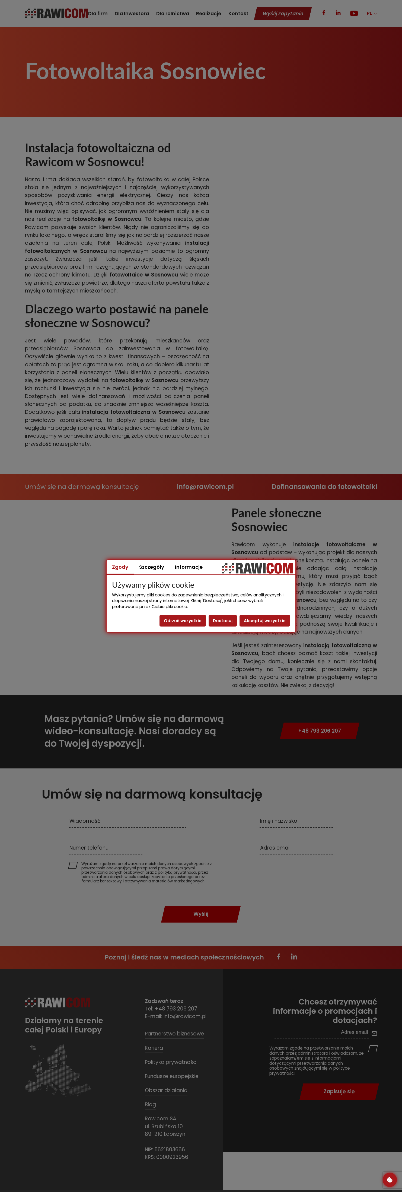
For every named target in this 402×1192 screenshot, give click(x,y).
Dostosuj (222, 621)
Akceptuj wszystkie (265, 621)
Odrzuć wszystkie (183, 621)
